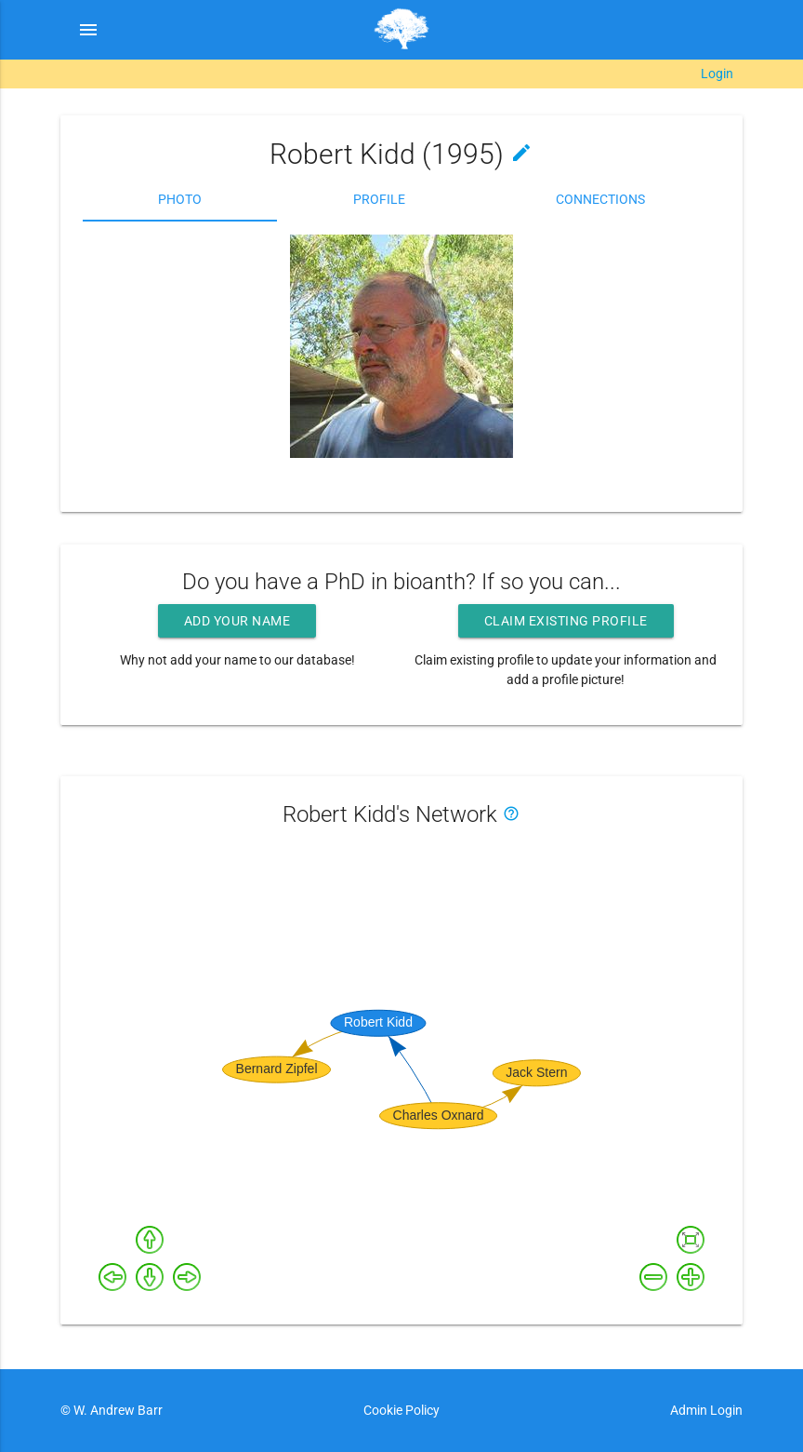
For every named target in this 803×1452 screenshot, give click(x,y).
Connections (600, 199)
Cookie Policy (401, 1410)
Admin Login (706, 1410)
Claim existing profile (566, 620)
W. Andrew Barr (117, 1410)
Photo (180, 199)
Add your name (237, 620)
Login (717, 73)
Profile (379, 199)
